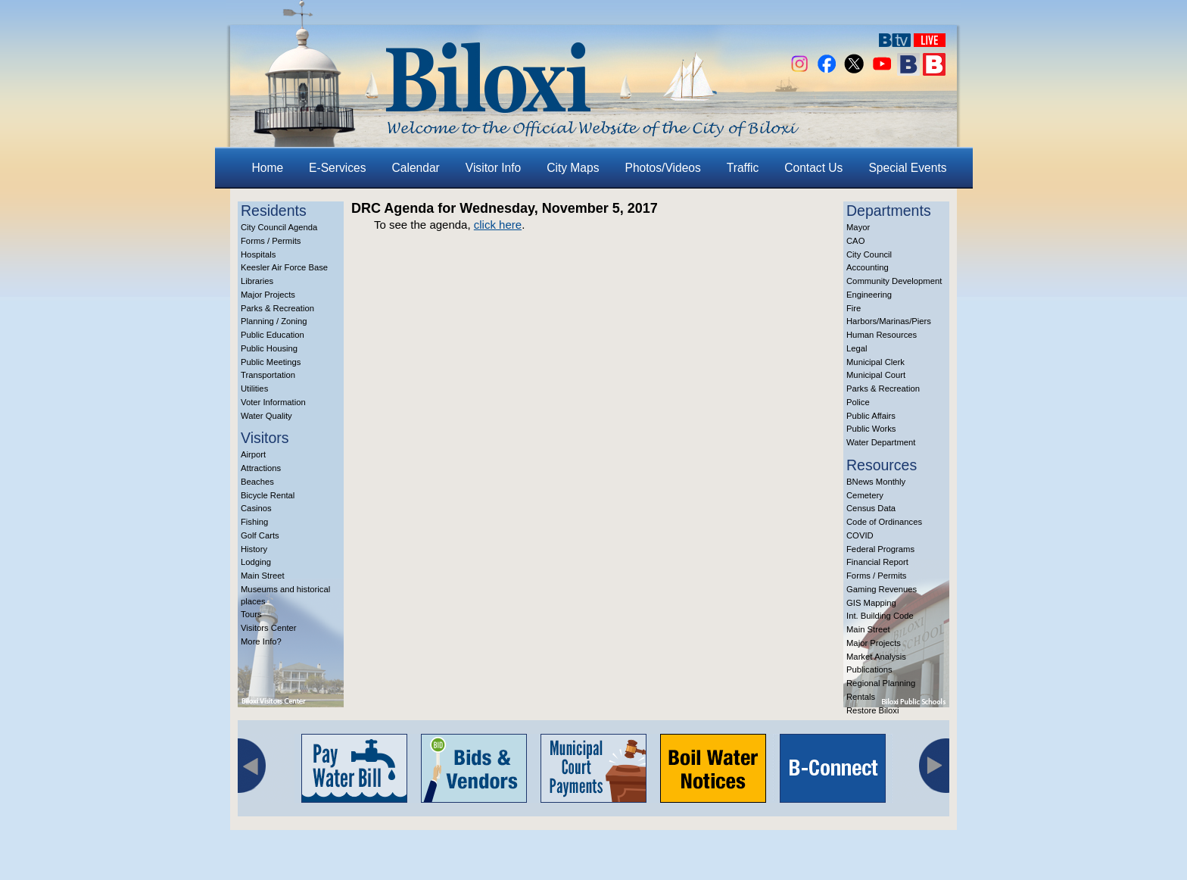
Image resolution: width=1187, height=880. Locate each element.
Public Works (871, 428)
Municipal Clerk (875, 362)
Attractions (261, 468)
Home (268, 167)
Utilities (254, 388)
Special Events (907, 167)
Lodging (256, 561)
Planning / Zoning (274, 321)
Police (858, 402)
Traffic (743, 167)
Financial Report (877, 561)
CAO (855, 240)
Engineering (869, 294)
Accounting (867, 267)
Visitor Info (493, 167)
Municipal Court (875, 374)
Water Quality (266, 415)
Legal (857, 348)
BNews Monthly (875, 481)
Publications (869, 669)
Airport (253, 454)
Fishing (254, 521)
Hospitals (258, 254)
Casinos (256, 508)
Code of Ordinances (884, 521)
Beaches (257, 481)
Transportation (268, 374)
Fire (853, 308)
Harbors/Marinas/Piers (888, 321)
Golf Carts (260, 535)
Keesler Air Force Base (284, 267)
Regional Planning (880, 683)
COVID (860, 535)
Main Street (263, 575)
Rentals (860, 696)
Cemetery (864, 495)
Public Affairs (871, 415)
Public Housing (269, 348)
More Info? (261, 641)
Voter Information (273, 402)
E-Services (337, 167)
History (254, 549)
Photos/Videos (663, 167)
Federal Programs (880, 549)
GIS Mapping (871, 602)
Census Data (871, 508)
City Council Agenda (279, 227)
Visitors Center (269, 627)
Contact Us (813, 167)
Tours (251, 614)
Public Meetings (271, 362)
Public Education (272, 334)
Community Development (894, 281)
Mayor (858, 227)
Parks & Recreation (277, 308)
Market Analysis (876, 656)
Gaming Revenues (881, 589)
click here (498, 224)
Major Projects (268, 294)
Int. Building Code (880, 615)
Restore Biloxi (872, 710)
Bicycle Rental (267, 495)
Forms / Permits (271, 240)
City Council (869, 254)
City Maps (573, 167)
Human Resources (881, 334)
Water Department (881, 442)
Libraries (257, 281)
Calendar (416, 167)
